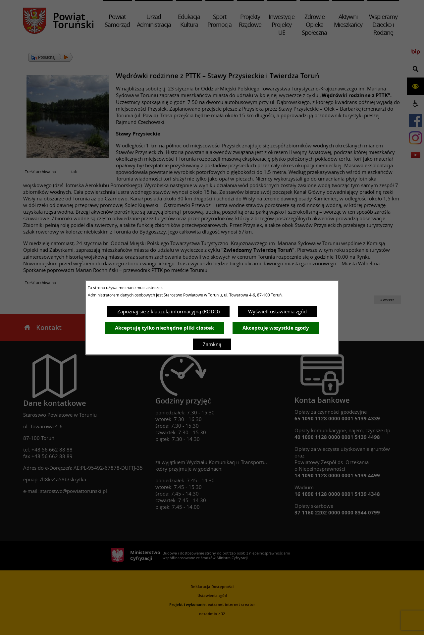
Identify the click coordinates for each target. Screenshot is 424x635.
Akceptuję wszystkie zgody (275, 327)
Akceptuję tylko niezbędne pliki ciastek (164, 327)
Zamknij (212, 344)
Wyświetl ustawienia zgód (277, 311)
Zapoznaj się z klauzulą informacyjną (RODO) (168, 311)
